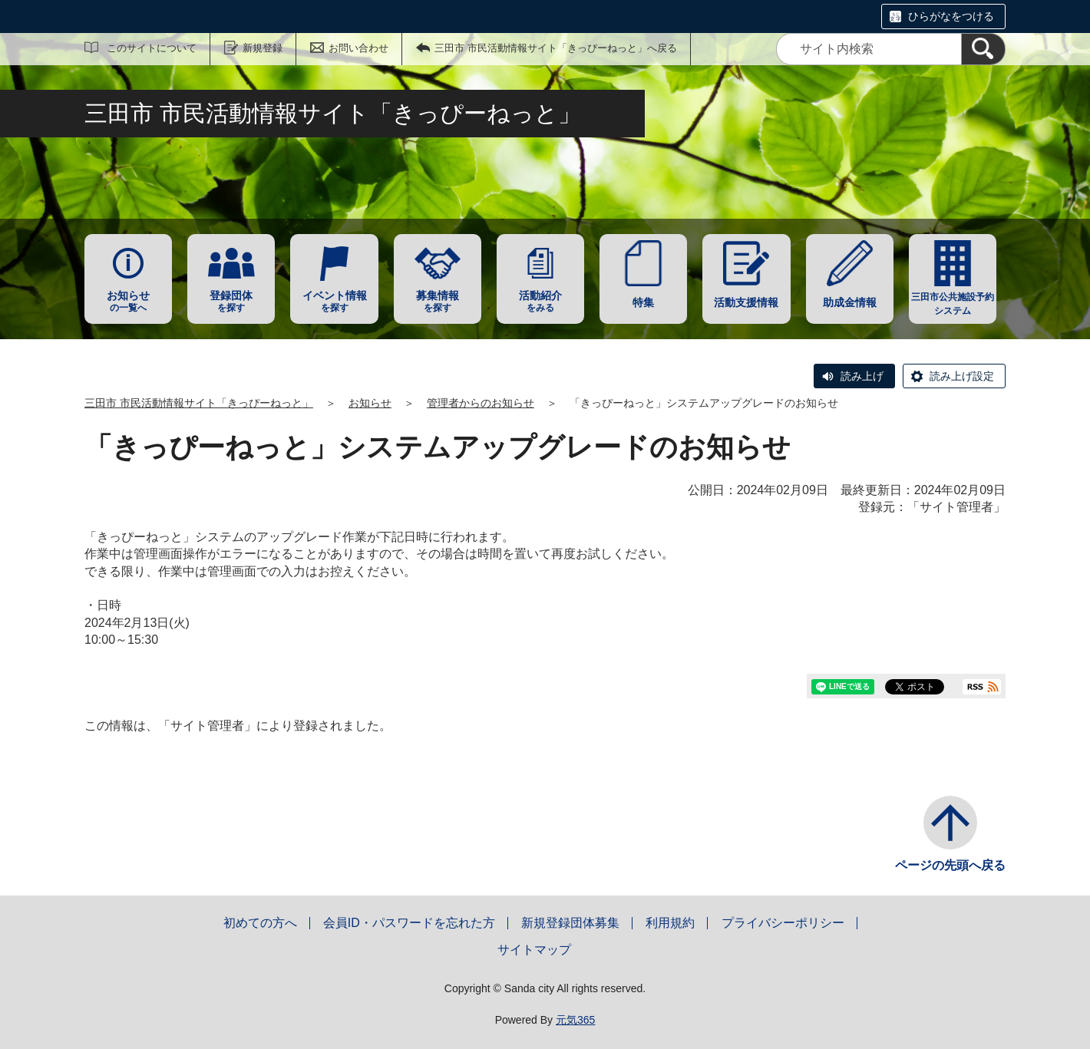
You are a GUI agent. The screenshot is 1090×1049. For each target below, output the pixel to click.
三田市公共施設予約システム (952, 304)
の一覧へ (128, 301)
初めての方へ (260, 922)
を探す (231, 301)
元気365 (575, 1020)
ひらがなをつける (951, 16)
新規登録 (262, 48)
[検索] (983, 49)
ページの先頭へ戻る (950, 865)
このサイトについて (152, 48)
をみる (540, 301)
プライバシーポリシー (783, 922)
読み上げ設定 (962, 376)
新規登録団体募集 (570, 922)
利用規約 (670, 922)
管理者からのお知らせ (480, 403)
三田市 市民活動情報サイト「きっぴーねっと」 (198, 403)
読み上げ (862, 376)
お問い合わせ (358, 48)
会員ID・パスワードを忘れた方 (409, 922)
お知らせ (369, 403)
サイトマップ (534, 949)
